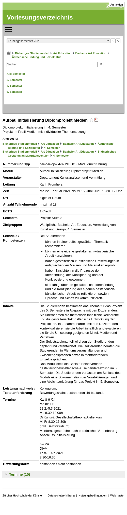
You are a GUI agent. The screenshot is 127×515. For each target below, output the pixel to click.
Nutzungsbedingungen (92, 495)
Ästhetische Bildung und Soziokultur (36, 57)
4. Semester (14, 85)
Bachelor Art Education (90, 53)
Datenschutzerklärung (61, 495)
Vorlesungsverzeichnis (40, 17)
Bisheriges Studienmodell (32, 53)
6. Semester (14, 91)
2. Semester (14, 79)
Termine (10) (19, 474)
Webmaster (117, 495)
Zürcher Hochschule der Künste (22, 495)
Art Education (62, 53)
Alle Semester (16, 73)
